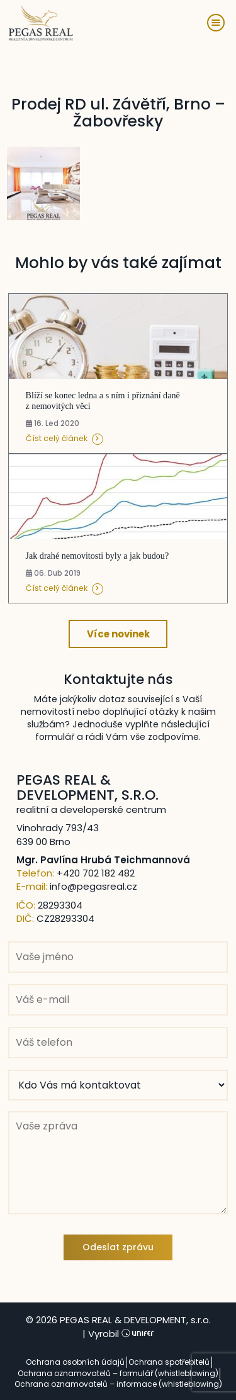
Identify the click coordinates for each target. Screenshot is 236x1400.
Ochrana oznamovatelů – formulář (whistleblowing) (118, 1373)
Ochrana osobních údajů (75, 1362)
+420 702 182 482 (96, 873)
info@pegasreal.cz (93, 886)
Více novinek (118, 634)
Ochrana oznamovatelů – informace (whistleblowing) (118, 1384)
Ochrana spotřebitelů (169, 1362)
